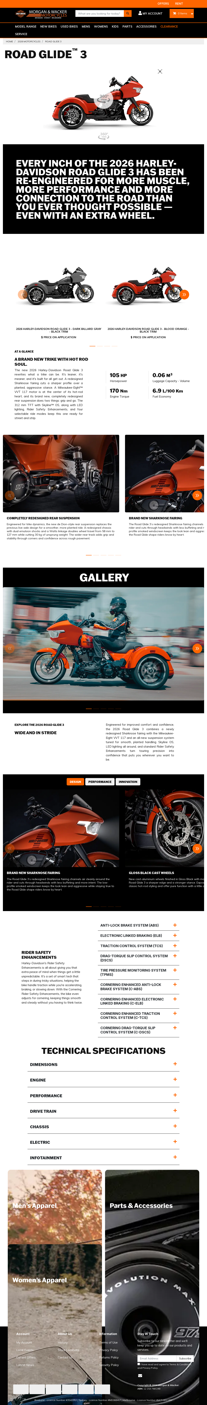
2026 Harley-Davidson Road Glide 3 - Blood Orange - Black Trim (148, 330)
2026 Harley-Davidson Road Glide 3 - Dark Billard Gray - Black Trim (58, 330)
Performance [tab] (99, 782)
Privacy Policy (108, 1350)
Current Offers (26, 1357)
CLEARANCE (169, 26)
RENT (179, 3)
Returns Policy (109, 1357)
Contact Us (65, 1357)
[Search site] (128, 13)
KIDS (115, 26)
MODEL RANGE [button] (25, 26)
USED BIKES (69, 26)
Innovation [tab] (128, 782)
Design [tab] (75, 782)
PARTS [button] (127, 26)
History (63, 1342)
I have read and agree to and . (164, 1366)
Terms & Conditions (180, 1364)
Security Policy (109, 1365)
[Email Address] (157, 1358)
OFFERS (163, 3)
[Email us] (140, 1375)
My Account (24, 1342)
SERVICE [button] (21, 34)
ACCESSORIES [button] (146, 26)
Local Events (25, 1350)
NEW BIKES (48, 26)
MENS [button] (86, 26)
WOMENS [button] (101, 26)
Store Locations (68, 1350)
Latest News (25, 1365)
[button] (150, 13)
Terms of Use (108, 1342)
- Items (180, 13)
